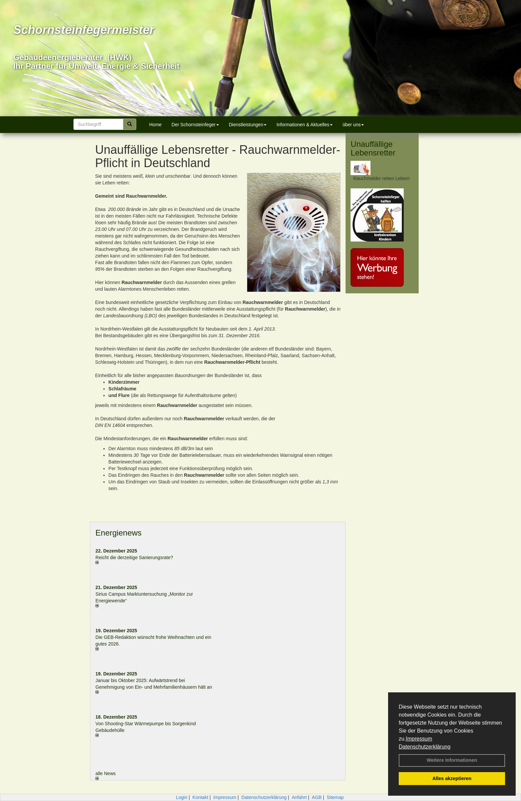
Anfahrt (299, 797)
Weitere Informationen (452, 760)
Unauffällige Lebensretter (373, 148)
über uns (353, 124)
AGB (317, 797)
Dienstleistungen (248, 124)
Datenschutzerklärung (425, 747)
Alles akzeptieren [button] (451, 778)
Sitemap (335, 797)
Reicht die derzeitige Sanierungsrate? (137, 557)
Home (155, 124)
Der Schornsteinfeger (195, 124)
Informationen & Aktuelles (304, 124)
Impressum (419, 739)
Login (181, 797)
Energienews (118, 532)
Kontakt (200, 797)
